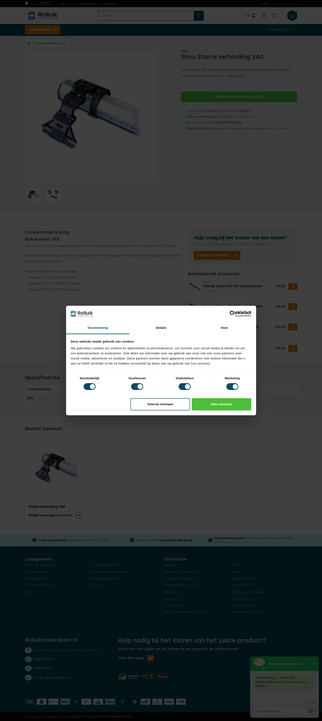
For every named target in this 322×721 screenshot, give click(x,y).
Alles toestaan (221, 404)
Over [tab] (224, 327)
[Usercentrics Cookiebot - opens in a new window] (232, 314)
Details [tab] (161, 327)
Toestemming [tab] (97, 327)
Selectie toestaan (160, 404)
